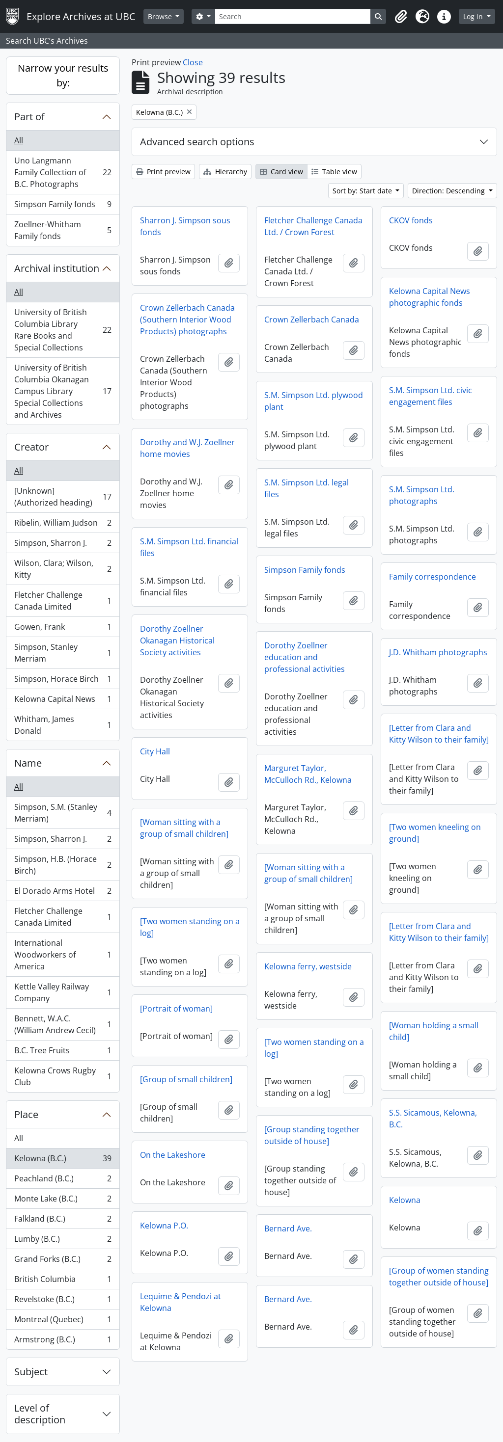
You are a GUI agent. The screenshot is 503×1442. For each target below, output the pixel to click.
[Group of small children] (186, 1079)
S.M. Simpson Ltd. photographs (421, 495)
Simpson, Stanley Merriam (63, 652)
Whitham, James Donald (63, 725)
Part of (29, 116)
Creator (31, 447)
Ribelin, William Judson (63, 525)
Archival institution (56, 268)
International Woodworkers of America (63, 954)
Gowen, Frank (63, 629)
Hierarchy (225, 171)
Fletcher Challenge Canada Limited (63, 600)
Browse (161, 16)
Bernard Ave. (288, 1228)
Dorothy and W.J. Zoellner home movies (187, 448)
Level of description (39, 1413)
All (18, 140)
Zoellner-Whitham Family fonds (63, 230)
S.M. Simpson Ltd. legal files (306, 488)
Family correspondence (432, 576)
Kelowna (404, 1200)
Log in (474, 16)
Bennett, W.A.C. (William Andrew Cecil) (63, 1024)
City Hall (155, 751)
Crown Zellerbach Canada (311, 319)
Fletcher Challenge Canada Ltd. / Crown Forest (313, 226)
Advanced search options (197, 141)
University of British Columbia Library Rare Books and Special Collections (63, 330)
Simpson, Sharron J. (63, 545)
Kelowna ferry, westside (308, 966)
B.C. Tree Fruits (63, 1052)
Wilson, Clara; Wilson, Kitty (63, 569)
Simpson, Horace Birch (63, 681)
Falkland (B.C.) (63, 1221)
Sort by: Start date (363, 190)
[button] (401, 16)
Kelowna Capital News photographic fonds (429, 297)
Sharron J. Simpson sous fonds (185, 226)
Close (193, 62)
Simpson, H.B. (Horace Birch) (63, 865)
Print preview (163, 171)
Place (26, 1114)
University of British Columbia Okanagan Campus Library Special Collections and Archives (63, 391)
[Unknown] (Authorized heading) (63, 496)
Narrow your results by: (63, 75)
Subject (31, 1371)
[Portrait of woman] (176, 1008)
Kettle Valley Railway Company (63, 992)
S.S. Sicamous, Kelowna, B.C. (433, 1118)
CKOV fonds (411, 220)
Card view (281, 171)
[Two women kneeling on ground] (435, 833)
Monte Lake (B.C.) (63, 1201)
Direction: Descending (449, 190)
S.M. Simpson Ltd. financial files (189, 547)
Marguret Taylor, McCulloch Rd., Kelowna (308, 774)
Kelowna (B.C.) (63, 1160)
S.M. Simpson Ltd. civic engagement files (430, 396)
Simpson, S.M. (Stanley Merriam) (63, 812)
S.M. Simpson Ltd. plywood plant (313, 401)
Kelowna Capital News (63, 701)
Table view (334, 171)
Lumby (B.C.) (63, 1241)
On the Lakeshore (172, 1154)
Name (28, 763)
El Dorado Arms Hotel (63, 893)
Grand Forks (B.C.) (63, 1261)
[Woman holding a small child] (433, 1031)
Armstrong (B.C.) (63, 1341)
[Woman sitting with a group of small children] (184, 828)
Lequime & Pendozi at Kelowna (180, 1302)
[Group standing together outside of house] (312, 1135)
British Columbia (63, 1281)
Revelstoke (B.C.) (63, 1301)
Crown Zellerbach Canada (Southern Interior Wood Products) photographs (187, 319)
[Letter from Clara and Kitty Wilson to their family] (439, 733)
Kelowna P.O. (164, 1225)
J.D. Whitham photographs (438, 652)
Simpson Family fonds (63, 206)
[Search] (293, 16)
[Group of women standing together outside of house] (439, 1276)
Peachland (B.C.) (63, 1181)
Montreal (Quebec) (63, 1321)
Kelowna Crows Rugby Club (63, 1076)
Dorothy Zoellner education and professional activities (304, 657)
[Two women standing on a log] (190, 927)
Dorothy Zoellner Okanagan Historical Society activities (177, 640)
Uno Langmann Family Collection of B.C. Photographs (63, 172)
